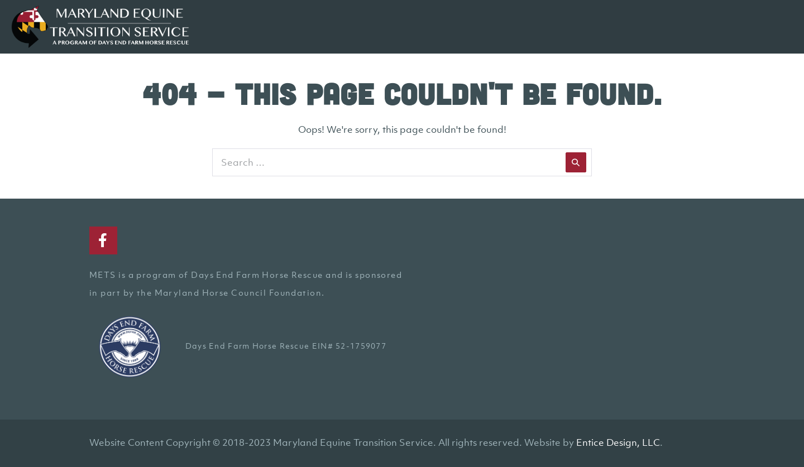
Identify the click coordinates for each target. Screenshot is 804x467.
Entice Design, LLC (618, 442)
